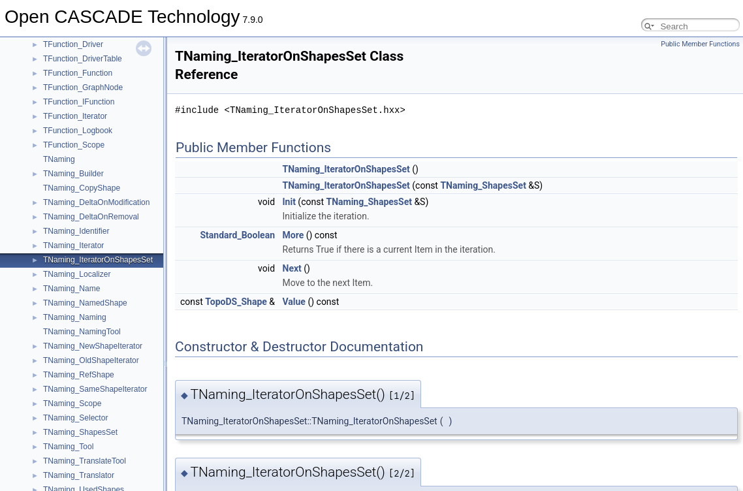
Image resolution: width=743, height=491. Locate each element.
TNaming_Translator (78, 475)
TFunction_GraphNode (83, 87)
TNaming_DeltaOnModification (96, 202)
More (293, 235)
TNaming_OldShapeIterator (91, 360)
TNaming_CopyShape (81, 188)
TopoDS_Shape (236, 301)
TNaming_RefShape (78, 374)
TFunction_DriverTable (82, 58)
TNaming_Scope (72, 403)
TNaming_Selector (75, 417)
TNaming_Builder (73, 173)
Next (292, 268)
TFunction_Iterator (75, 116)
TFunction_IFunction (78, 101)
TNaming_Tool (68, 446)
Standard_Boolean (237, 235)
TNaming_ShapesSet (80, 432)
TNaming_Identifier (76, 231)
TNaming (59, 159)
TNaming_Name (71, 288)
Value (294, 301)
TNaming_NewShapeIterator (92, 346)
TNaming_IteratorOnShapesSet (98, 259)
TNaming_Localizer (76, 274)
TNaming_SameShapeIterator (95, 389)
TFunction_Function (77, 73)
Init (289, 202)
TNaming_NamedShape (85, 303)
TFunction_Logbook (77, 130)
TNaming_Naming (74, 317)
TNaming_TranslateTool (84, 461)
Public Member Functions (700, 44)
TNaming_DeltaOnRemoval (91, 216)
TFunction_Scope (73, 145)
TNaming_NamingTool (82, 331)
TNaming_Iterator (73, 245)
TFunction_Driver (73, 44)
